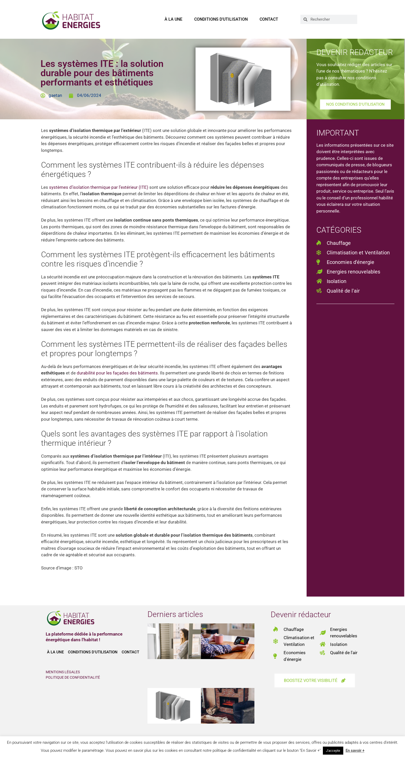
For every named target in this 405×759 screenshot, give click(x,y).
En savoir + (355, 750)
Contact (269, 19)
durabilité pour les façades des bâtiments (117, 372)
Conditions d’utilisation (221, 19)
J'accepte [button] (333, 751)
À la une (173, 19)
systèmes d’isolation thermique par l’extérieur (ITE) (98, 187)
